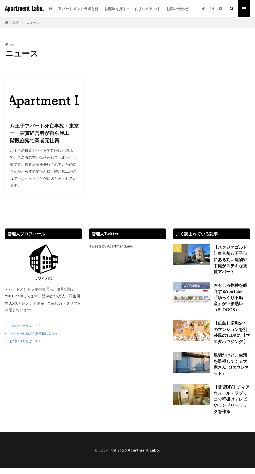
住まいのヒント (148, 8)
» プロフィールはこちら (23, 326)
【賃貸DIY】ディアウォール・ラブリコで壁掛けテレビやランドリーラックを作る (232, 399)
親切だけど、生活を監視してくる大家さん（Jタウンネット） (231, 364)
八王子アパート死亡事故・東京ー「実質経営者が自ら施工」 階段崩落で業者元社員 (44, 133)
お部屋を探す (115, 8)
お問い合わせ (177, 8)
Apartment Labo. (24, 9)
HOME (14, 23)
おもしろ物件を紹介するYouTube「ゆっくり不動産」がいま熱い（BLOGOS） (230, 297)
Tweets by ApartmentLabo (111, 246)
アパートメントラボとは (78, 8)
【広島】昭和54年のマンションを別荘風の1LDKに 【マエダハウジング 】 (232, 332)
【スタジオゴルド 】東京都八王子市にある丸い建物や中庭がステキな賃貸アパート (230, 259)
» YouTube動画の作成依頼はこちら (31, 333)
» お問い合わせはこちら (23, 341)
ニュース (32, 22)
